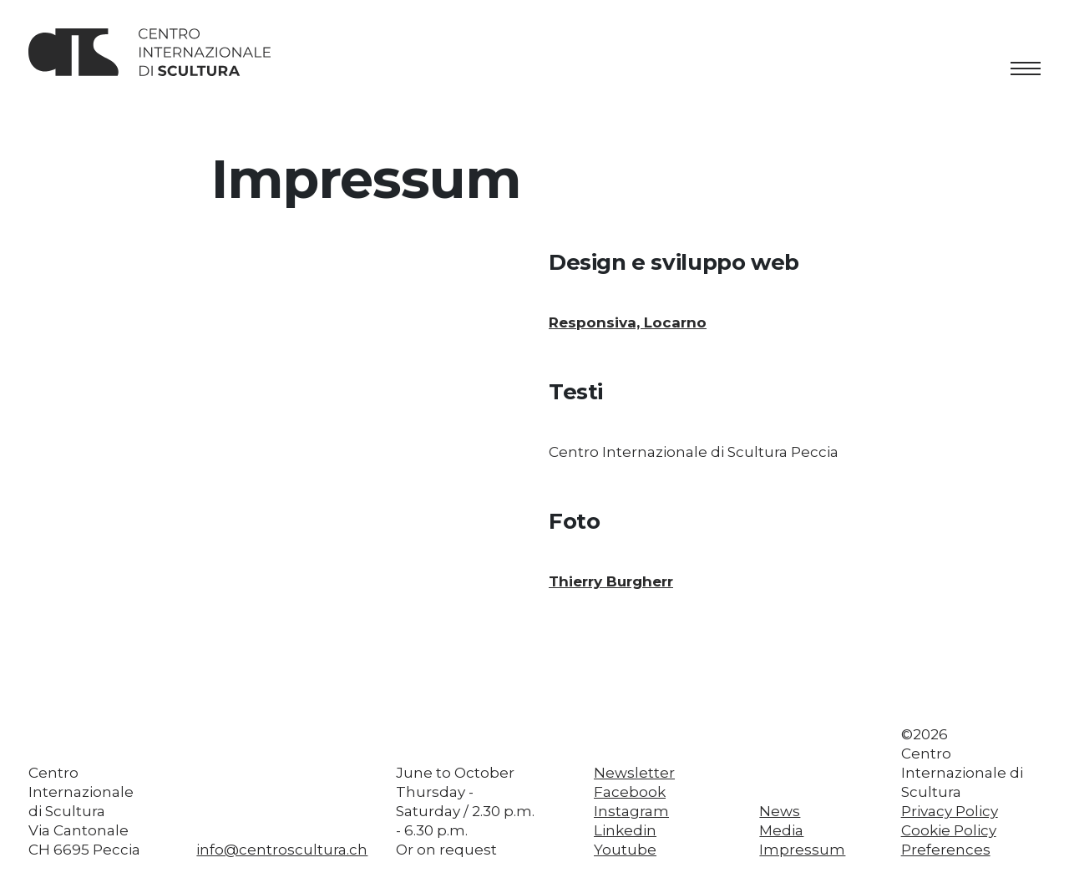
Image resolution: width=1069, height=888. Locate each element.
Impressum (802, 849)
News (779, 811)
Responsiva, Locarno (628, 322)
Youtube (625, 849)
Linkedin (625, 830)
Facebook (630, 792)
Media (781, 830)
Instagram (631, 811)
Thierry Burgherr (611, 581)
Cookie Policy (948, 830)
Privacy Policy (949, 811)
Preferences (945, 849)
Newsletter (634, 772)
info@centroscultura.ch (281, 849)
